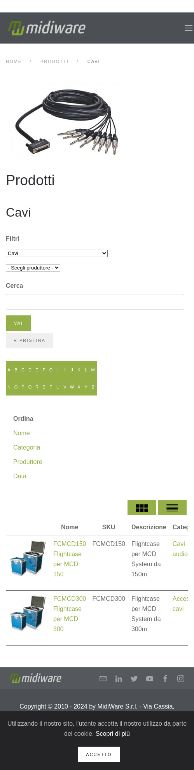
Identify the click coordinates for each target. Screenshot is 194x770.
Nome (21, 433)
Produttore (27, 461)
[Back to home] (47, 28)
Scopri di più (113, 733)
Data (19, 476)
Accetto (99, 754)
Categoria (26, 447)
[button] (188, 28)
